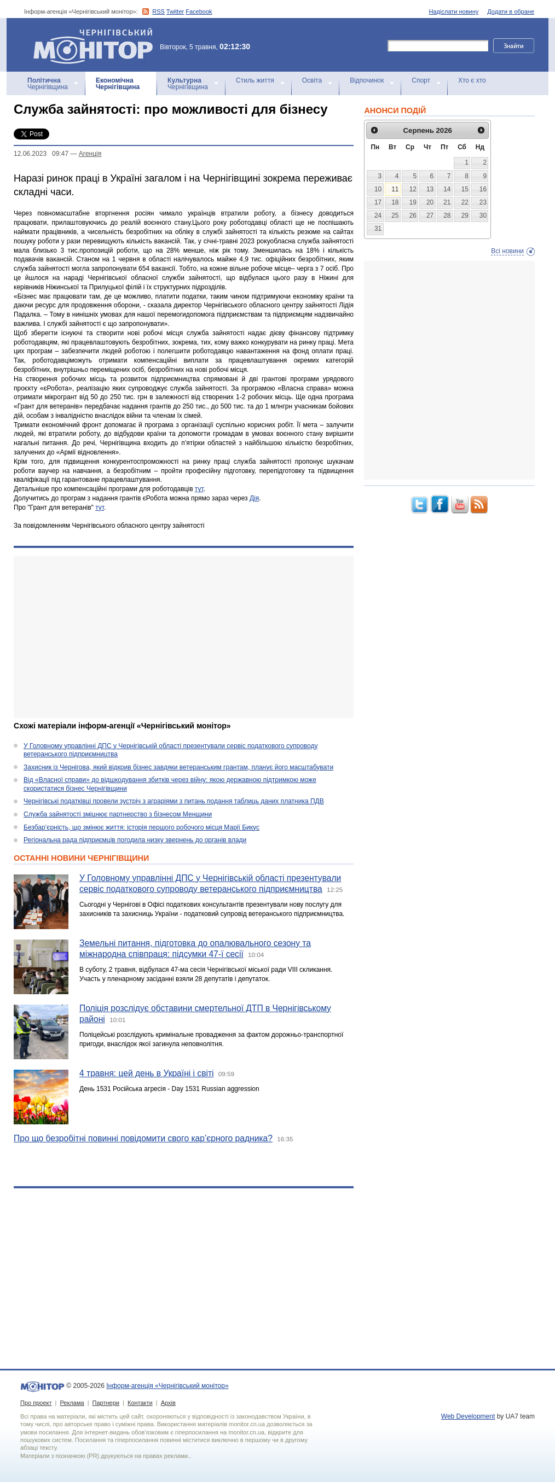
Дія (254, 498)
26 (413, 215)
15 (465, 189)
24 (377, 215)
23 (483, 202)
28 (446, 215)
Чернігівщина (47, 84)
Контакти (140, 1402)
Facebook (199, 11)
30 (483, 215)
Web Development (468, 1416)
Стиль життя (255, 80)
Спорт (421, 80)
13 (429, 189)
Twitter (175, 11)
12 (413, 189)
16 (483, 189)
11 (394, 189)
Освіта (312, 80)
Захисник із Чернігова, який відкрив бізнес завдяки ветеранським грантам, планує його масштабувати (178, 767)
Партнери (105, 1402)
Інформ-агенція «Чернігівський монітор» (97, 45)
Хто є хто (472, 80)
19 (413, 202)
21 (446, 202)
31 (377, 228)
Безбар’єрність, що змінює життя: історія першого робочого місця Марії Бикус (141, 827)
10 (377, 189)
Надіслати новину (454, 11)
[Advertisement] (184, 637)
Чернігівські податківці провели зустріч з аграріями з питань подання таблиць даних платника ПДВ (174, 801)
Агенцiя (90, 153)
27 (429, 215)
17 (377, 202)
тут (199, 489)
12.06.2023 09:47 (41, 153)
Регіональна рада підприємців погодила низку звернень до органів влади (135, 840)
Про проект (35, 1402)
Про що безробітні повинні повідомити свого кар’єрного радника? (143, 1138)
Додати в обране (510, 11)
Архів (168, 1402)
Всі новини (507, 251)
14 (446, 189)
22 (465, 202)
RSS (158, 11)
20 (429, 202)
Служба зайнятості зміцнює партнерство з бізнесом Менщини (118, 814)
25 (394, 215)
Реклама (72, 1402)
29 (465, 215)
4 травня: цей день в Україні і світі (146, 1073)
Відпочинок (367, 80)
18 (394, 202)
